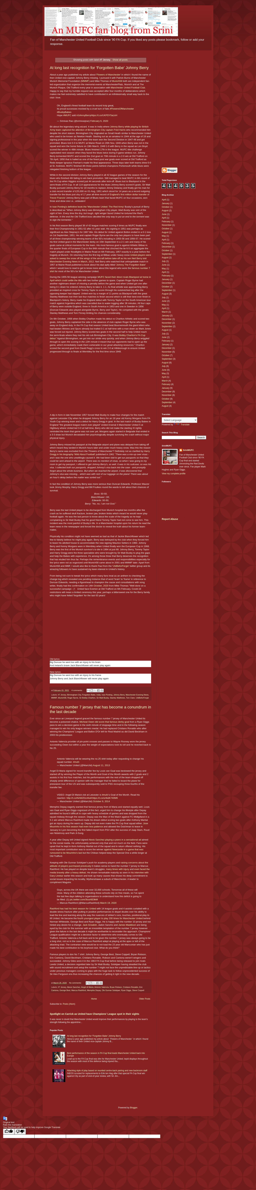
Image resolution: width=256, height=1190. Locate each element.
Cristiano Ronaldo (130, 987)
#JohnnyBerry (83, 115)
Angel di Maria (87, 987)
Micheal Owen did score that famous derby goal (104, 721)
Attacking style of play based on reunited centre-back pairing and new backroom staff (107, 1070)
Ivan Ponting (107, 695)
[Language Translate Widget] (179, 420)
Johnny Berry (119, 695)
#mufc (76, 762)
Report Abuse (170, 519)
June (164, 214)
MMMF (85, 81)
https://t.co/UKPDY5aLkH (104, 115)
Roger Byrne (72, 698)
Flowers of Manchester (108, 74)
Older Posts (144, 999)
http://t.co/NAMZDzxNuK (79, 798)
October (165, 207)
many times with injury (117, 869)
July (164, 261)
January (165, 203)
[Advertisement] (184, 109)
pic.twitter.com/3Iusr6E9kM (84, 899)
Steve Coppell (138, 990)
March (165, 312)
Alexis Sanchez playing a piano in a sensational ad (115, 839)
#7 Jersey (62, 695)
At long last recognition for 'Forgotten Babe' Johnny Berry (99, 67)
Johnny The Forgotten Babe (130, 264)
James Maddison (127, 925)
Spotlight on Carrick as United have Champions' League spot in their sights (94, 1013)
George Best (65, 990)
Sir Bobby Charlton (87, 698)
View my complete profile (173, 473)
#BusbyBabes (64, 112)
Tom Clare (130, 698)
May (164, 236)
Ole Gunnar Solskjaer (111, 990)
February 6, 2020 (99, 121)
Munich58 (117, 81)
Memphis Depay (94, 990)
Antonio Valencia (101, 987)
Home (94, 999)
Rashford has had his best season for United (73, 908)
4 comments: (77, 690)
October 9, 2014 (101, 801)
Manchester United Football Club (128, 87)
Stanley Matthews (117, 698)
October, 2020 (101, 585)
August (165, 210)
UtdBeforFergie (121, 566)
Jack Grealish (90, 925)
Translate (182, 424)
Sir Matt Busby (102, 698)
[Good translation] (8, 1131)
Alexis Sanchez (73, 987)
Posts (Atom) (69, 1004)
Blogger (133, 1107)
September (167, 254)
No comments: (75, 983)
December (167, 246)
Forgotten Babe (88, 695)
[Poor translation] (20, 1131)
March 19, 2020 (108, 903)
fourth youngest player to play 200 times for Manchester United (110, 918)
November (167, 225)
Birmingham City (74, 695)
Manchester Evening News (137, 695)
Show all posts (120, 59)
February (166, 221)
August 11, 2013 (101, 765)
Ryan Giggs (126, 990)
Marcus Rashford (78, 990)
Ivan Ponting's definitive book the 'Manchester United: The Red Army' (88, 206)
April (164, 199)
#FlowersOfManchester (122, 108)
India (99, 695)
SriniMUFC (188, 450)
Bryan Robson (116, 987)
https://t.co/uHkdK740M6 (105, 798)
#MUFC (67, 115)
